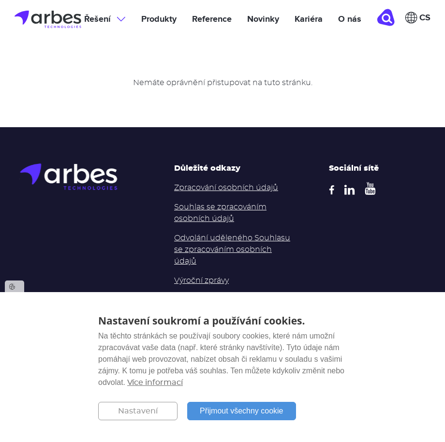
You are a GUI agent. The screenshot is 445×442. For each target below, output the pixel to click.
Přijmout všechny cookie (241, 411)
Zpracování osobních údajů (226, 188)
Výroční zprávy (201, 280)
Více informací (155, 382)
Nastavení (138, 411)
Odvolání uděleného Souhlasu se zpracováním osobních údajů (232, 249)
